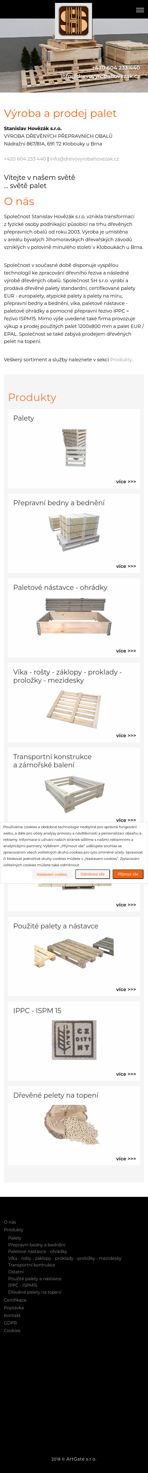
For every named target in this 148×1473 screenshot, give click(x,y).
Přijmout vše (128, 874)
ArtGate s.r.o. (81, 1459)
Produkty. (121, 360)
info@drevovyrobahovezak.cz (100, 76)
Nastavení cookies (52, 874)
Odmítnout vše (93, 874)
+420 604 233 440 (116, 68)
